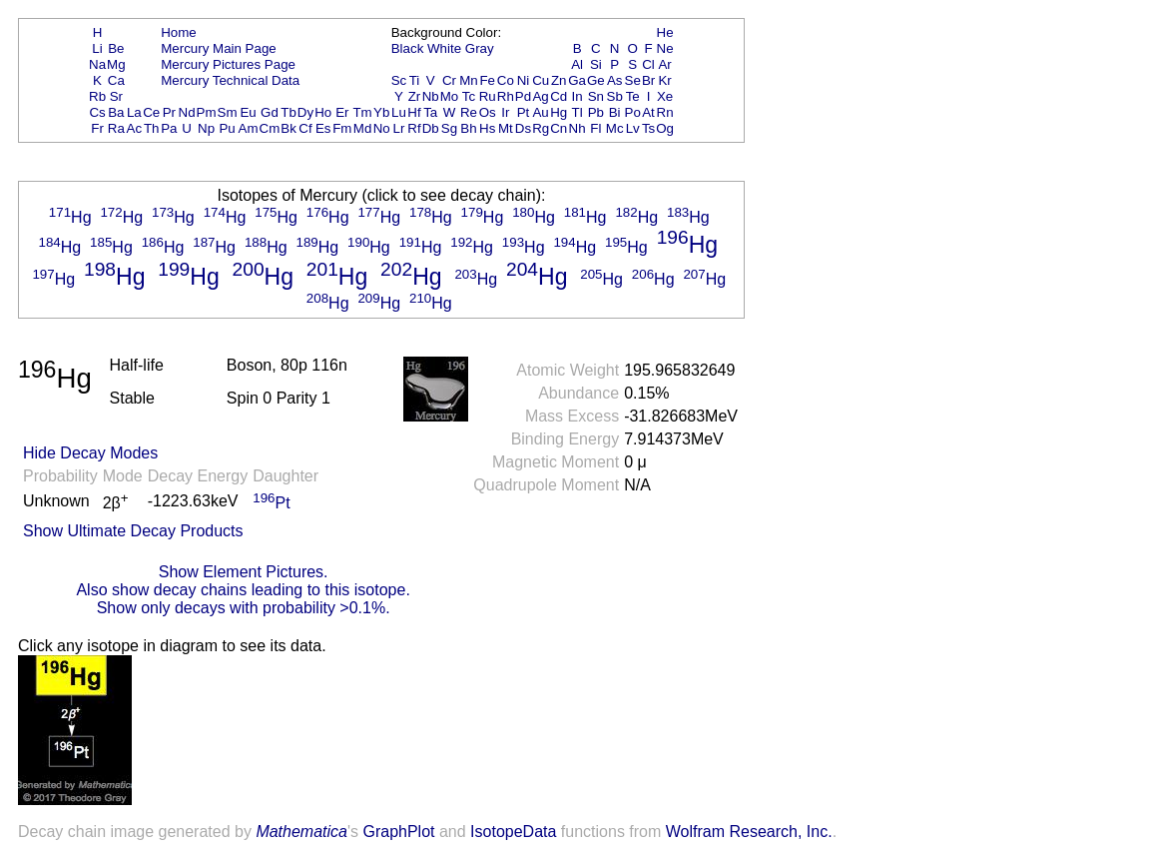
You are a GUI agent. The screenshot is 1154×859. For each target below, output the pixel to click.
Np (206, 128)
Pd (523, 96)
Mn (468, 80)
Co (505, 80)
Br (648, 80)
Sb (615, 96)
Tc (468, 96)
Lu (398, 112)
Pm (207, 112)
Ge (596, 80)
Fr (97, 128)
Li (97, 48)
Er (341, 112)
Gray (479, 48)
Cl (648, 64)
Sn (596, 96)
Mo (449, 96)
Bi (615, 112)
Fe (487, 80)
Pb (596, 112)
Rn (665, 112)
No (381, 128)
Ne (665, 48)
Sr (116, 96)
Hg (558, 112)
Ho (322, 112)
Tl (577, 112)
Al (577, 64)
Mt (505, 128)
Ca (116, 80)
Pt (523, 112)
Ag (540, 96)
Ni (523, 80)
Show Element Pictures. (243, 571)
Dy (305, 112)
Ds (523, 128)
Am (249, 128)
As (615, 80)
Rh (505, 96)
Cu (540, 80)
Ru (487, 96)
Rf (413, 128)
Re (468, 112)
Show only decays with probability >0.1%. (243, 607)
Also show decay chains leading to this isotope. (242, 589)
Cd (558, 96)
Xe (665, 96)
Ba (116, 112)
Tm (361, 112)
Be (116, 48)
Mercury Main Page (219, 48)
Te (633, 96)
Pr (169, 112)
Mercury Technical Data (230, 80)
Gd (270, 112)
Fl (595, 128)
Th (152, 128)
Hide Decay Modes (90, 452)
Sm (228, 112)
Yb (381, 112)
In (577, 96)
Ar (664, 64)
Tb (288, 112)
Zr (414, 96)
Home (179, 32)
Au (540, 112)
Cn (558, 128)
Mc (615, 128)
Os (487, 112)
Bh (468, 128)
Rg (540, 128)
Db (430, 128)
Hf (413, 112)
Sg (449, 128)
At (648, 112)
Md (362, 128)
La (134, 112)
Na (97, 64)
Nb (430, 96)
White (444, 48)
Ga (577, 80)
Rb (97, 96)
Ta (430, 112)
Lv (633, 128)
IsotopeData (513, 831)
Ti (414, 80)
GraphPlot (398, 831)
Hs (487, 128)
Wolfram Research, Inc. (749, 831)
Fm (341, 128)
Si (596, 64)
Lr (399, 128)
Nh (577, 128)
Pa (169, 128)
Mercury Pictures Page (228, 64)
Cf (304, 128)
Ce (151, 112)
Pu (227, 128)
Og (665, 128)
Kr (664, 80)
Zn (559, 80)
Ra (116, 128)
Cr (449, 80)
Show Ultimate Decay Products (133, 530)
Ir (505, 112)
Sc (399, 80)
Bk (288, 128)
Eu (248, 112)
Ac (135, 128)
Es (323, 128)
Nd (187, 112)
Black (407, 48)
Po (633, 112)
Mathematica (301, 831)
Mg (116, 64)
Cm (270, 128)
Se (633, 80)
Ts (648, 128)
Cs (97, 112)
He (665, 32)
